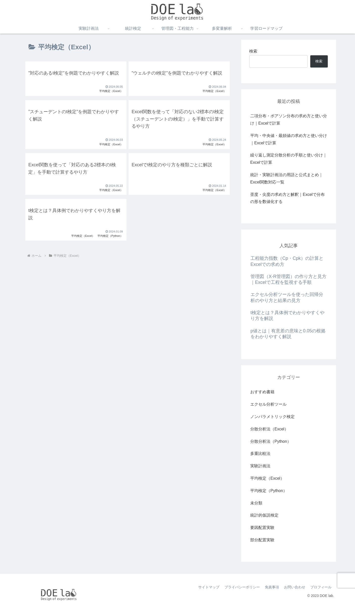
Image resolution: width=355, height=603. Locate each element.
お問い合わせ (294, 587)
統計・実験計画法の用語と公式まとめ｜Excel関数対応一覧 (286, 178)
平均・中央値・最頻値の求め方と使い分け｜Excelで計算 (288, 139)
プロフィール (321, 587)
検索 (253, 51)
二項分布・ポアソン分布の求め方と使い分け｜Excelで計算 (288, 119)
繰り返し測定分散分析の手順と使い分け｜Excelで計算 (288, 159)
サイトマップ (208, 587)
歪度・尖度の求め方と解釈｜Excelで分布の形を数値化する (287, 198)
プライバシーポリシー (242, 587)
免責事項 (272, 587)
